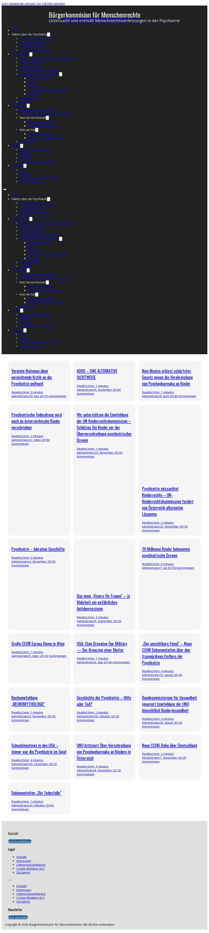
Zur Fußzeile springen (51, 4)
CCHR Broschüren (31, 66)
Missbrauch (19, 105)
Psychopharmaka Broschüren (39, 70)
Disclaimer (23, 872)
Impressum (23, 861)
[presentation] (104, 798)
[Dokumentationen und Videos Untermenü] (60, 74)
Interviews (34, 86)
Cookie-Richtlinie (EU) (30, 869)
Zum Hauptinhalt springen (19, 4)
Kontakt (25, 174)
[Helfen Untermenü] (21, 146)
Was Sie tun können (33, 118)
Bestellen (34, 94)
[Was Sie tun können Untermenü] (47, 118)
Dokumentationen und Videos (39, 74)
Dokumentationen (40, 78)
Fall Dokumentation (41, 134)
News (15, 30)
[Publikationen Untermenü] (30, 54)
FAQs (23, 170)
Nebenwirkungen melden (44, 126)
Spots (31, 82)
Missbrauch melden (40, 122)
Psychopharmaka (31, 42)
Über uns (17, 165)
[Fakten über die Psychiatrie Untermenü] (48, 34)
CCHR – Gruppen (31, 181)
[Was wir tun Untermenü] (36, 130)
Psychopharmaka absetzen (37, 110)
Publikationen (20, 54)
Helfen (15, 146)
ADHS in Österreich (32, 62)
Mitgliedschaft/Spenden (35, 150)
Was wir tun (27, 130)
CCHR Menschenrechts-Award (47, 90)
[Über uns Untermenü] (25, 166)
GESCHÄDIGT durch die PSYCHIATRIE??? (46, 114)
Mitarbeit (25, 154)
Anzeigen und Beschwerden (46, 138)
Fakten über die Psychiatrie (29, 34)
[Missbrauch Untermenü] (28, 106)
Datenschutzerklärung (30, 865)
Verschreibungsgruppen (35, 50)
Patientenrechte (30, 98)
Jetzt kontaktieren (19, 841)
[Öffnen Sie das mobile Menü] (5, 189)
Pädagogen (27, 142)
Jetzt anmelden (18, 917)
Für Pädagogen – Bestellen (37, 162)
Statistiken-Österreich (34, 46)
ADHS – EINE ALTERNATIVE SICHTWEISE (47, 58)
